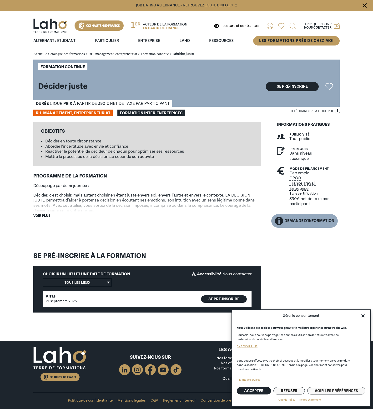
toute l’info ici (219, 5)
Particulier (107, 40)
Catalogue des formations (66, 54)
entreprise (149, 40)
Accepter (254, 391)
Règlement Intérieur (179, 400)
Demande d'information (304, 221)
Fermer (364, 5)
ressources (221, 40)
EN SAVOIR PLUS (247, 346)
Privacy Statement (309, 399)
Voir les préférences (336, 391)
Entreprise (298, 188)
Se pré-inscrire (292, 86)
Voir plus (41, 216)
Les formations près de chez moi (296, 40)
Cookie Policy (286, 399)
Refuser (289, 391)
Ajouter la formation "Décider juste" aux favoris (329, 86)
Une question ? (322, 26)
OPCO (295, 178)
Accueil (39, 54)
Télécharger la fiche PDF (312, 111)
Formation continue (155, 54)
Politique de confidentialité (90, 400)
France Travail (302, 183)
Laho (185, 40)
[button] (363, 315)
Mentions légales (131, 400)
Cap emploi (299, 173)
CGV (154, 400)
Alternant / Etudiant (54, 40)
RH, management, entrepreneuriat (113, 54)
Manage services (249, 379)
